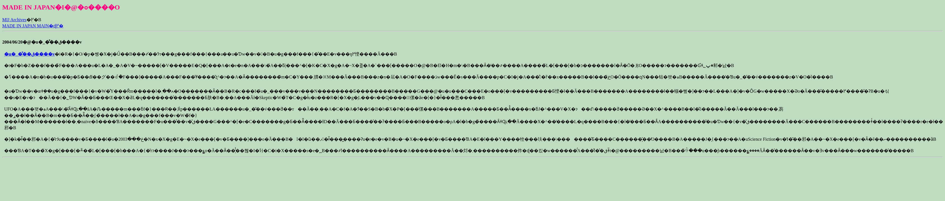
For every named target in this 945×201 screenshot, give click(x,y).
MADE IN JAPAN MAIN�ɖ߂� (32, 25)
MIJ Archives (14, 19)
